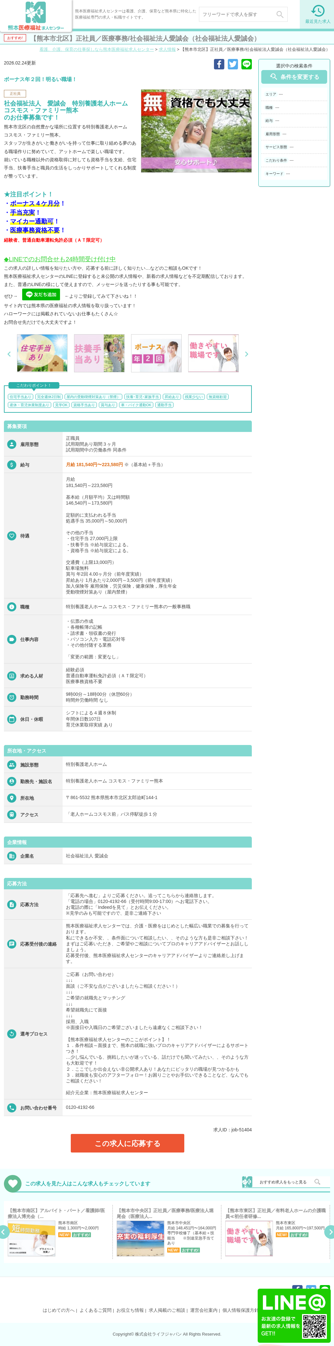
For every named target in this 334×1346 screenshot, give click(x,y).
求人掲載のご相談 (167, 1310)
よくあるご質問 (96, 1310)
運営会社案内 (204, 1310)
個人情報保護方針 (240, 1310)
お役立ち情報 (130, 1310)
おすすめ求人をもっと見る (283, 1182)
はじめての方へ (59, 1310)
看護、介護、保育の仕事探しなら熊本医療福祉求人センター (96, 49)
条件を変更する (294, 76)
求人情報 (167, 49)
